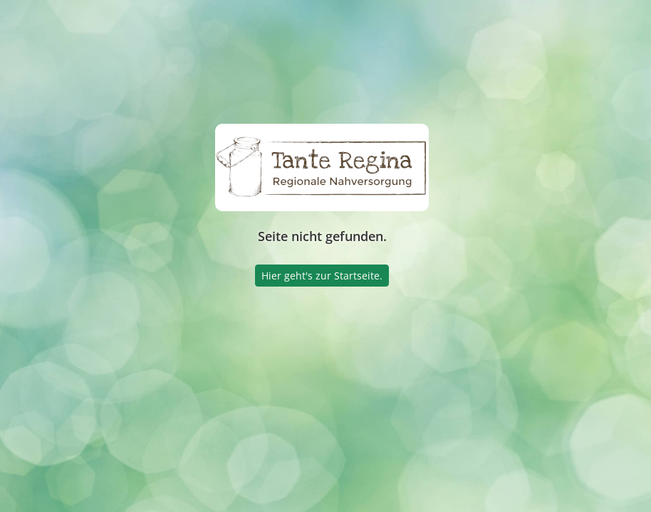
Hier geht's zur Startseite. (321, 275)
